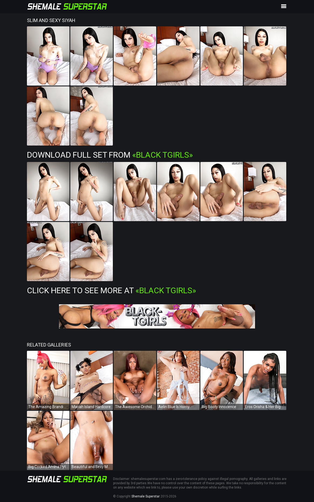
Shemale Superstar (145, 496)
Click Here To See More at (111, 290)
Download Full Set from (110, 155)
